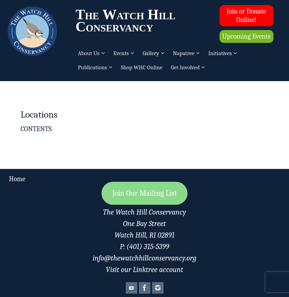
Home (17, 179)
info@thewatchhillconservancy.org (145, 258)
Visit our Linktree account (144, 269)
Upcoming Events (246, 36)
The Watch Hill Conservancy (125, 20)
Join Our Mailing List (144, 193)
